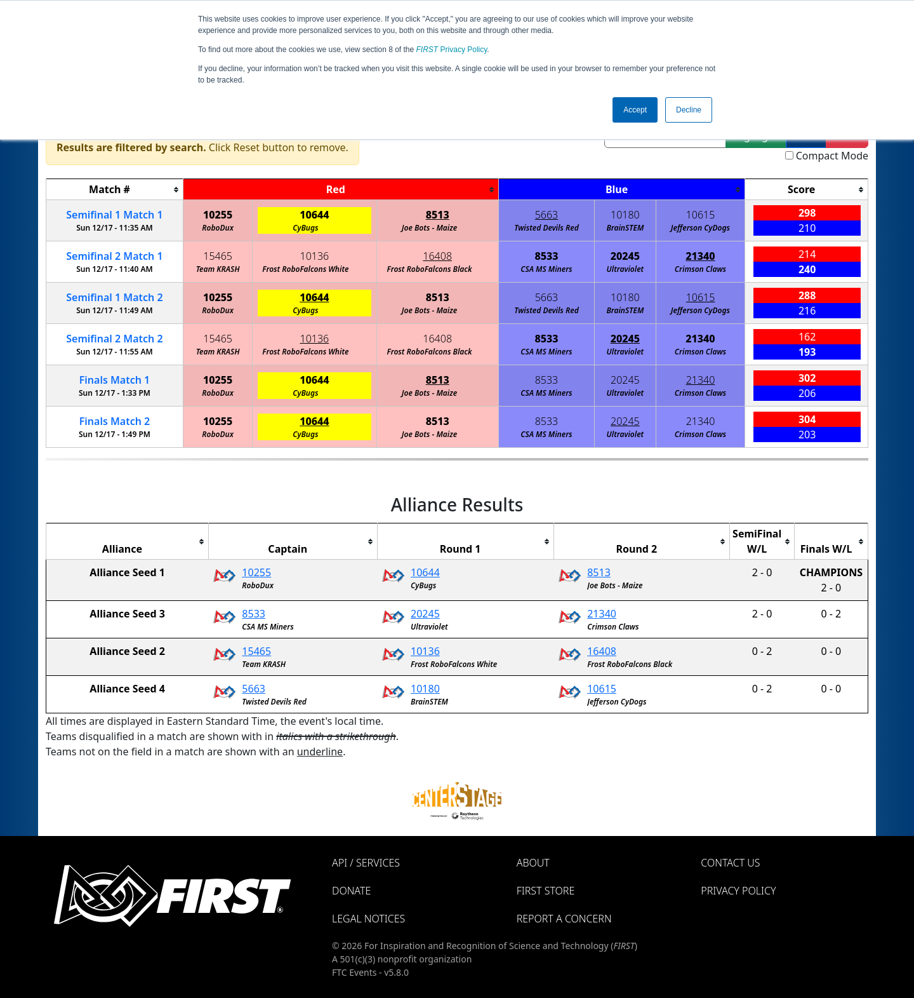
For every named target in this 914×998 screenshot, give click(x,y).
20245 (625, 256)
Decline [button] (688, 109)
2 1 (114, 256)
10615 (700, 215)
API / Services (366, 863)
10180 (625, 215)
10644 (314, 215)
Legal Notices (368, 919)
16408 (437, 256)
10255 (217, 215)
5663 (547, 215)
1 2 (114, 297)
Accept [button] (635, 109)
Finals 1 (114, 380)
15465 (217, 256)
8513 (437, 215)
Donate (351, 891)
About (533, 863)
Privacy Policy (451, 49)
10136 (314, 256)
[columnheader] (114, 189)
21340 (700, 256)
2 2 (114, 339)
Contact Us (730, 863)
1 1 (114, 215)
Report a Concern (564, 919)
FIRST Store (546, 891)
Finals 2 (114, 421)
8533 (546, 256)
